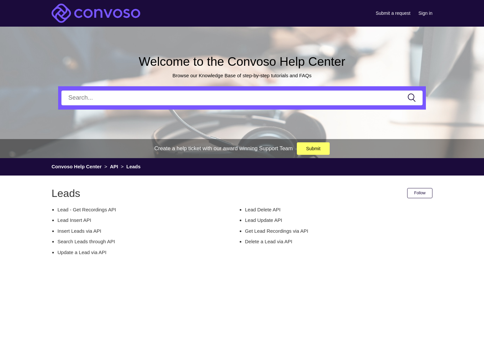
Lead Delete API (262, 209)
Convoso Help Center (77, 166)
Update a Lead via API (81, 252)
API (114, 166)
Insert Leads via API (79, 231)
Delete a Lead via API (268, 241)
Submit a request (393, 13)
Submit (313, 148)
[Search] (242, 97)
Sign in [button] (425, 13)
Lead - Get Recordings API (86, 209)
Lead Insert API (74, 220)
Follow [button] (420, 193)
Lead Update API (263, 220)
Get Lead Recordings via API (276, 231)
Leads (133, 166)
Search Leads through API (86, 241)
